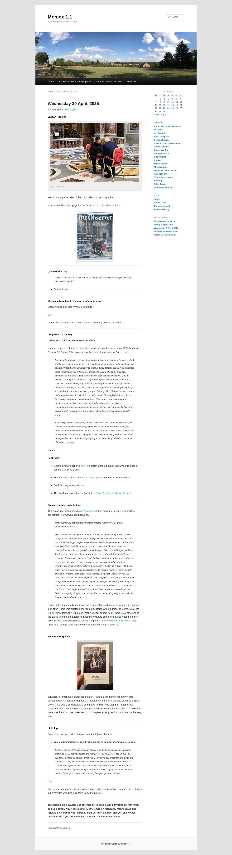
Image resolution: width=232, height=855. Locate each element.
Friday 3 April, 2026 (163, 224)
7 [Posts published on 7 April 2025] (156, 102)
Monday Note (160, 167)
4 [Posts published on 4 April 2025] (172, 99)
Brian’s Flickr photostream (167, 143)
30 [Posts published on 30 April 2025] (164, 111)
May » (163, 114)
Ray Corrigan (160, 174)
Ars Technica (160, 133)
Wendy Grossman (163, 187)
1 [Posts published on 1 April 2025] (160, 99)
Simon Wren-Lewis (163, 177)
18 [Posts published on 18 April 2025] (172, 105)
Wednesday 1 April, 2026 (166, 228)
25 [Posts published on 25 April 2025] (172, 108)
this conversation (93, 511)
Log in (157, 199)
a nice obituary (113, 700)
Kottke (157, 160)
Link (50, 314)
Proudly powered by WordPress (115, 844)
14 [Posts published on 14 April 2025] (156, 105)
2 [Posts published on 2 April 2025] (164, 99)
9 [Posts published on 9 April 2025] (164, 102)
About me (131, 81)
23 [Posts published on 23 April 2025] (164, 108)
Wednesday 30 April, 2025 (73, 103)
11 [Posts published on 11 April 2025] (172, 102)
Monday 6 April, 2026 (164, 221)
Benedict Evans (162, 140)
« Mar (156, 114)
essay (109, 352)
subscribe (81, 808)
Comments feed (162, 206)
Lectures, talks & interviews (109, 81)
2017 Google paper (92, 477)
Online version (63, 828)
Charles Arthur (161, 150)
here (83, 465)
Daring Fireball (161, 153)
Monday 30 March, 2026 (165, 231)
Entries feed (160, 202)
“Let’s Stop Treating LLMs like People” (110, 493)
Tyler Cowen (160, 184)
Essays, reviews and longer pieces (75, 81)
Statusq (158, 180)
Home (51, 81)
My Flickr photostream (165, 170)
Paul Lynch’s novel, (118, 620)
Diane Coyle (160, 157)
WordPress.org (161, 209)
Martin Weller (160, 164)
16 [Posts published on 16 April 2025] (164, 105)
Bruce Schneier (161, 146)
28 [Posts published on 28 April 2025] (156, 111)
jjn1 (74, 109)
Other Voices (55, 612)
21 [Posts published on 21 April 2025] (156, 108)
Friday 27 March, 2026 (165, 235)
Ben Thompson (161, 136)
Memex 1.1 (60, 16)
